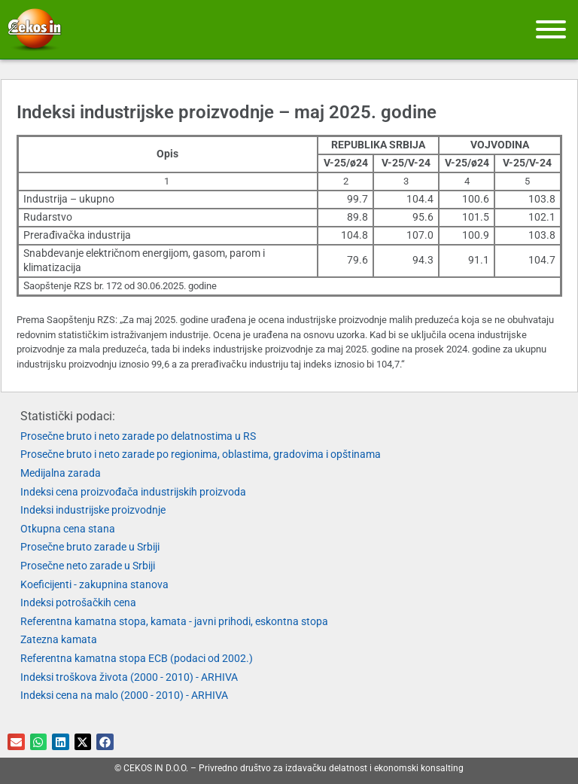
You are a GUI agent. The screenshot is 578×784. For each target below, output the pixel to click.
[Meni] (551, 29)
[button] (16, 742)
